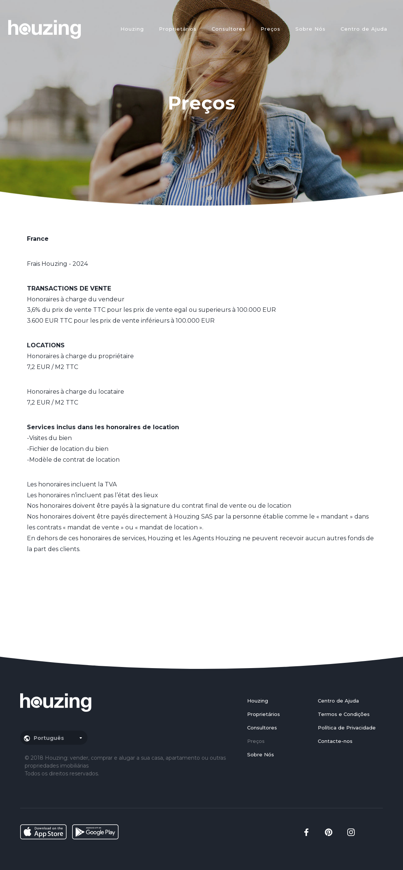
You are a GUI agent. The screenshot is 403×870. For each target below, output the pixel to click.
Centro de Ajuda (364, 29)
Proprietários (178, 29)
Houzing (132, 29)
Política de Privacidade (347, 728)
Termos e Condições (344, 714)
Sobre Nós (310, 29)
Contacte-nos (335, 741)
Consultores (229, 29)
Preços (270, 29)
